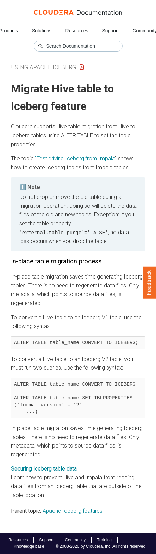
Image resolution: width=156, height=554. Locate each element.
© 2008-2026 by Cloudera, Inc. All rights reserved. (101, 546)
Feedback (149, 282)
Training (104, 540)
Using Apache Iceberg (43, 67)
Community (75, 540)
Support (110, 30)
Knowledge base (29, 546)
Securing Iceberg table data (44, 468)
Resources (76, 30)
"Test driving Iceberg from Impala (75, 158)
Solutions (42, 30)
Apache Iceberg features (73, 510)
